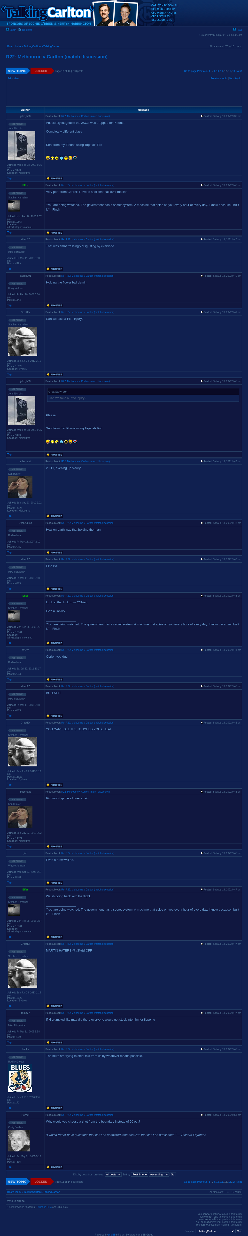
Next (239, 71)
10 (217, 71)
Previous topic (219, 78)
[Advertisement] (124, 94)
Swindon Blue (44, 1207)
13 (229, 71)
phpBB (112, 1234)
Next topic (235, 78)
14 (233, 71)
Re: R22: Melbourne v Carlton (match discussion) (87, 185)
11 (221, 71)
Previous (202, 71)
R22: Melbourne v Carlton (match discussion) (57, 56)
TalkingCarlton (32, 46)
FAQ (237, 29)
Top (9, 178)
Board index (14, 46)
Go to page (190, 71)
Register (25, 29)
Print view (13, 78)
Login (11, 29)
